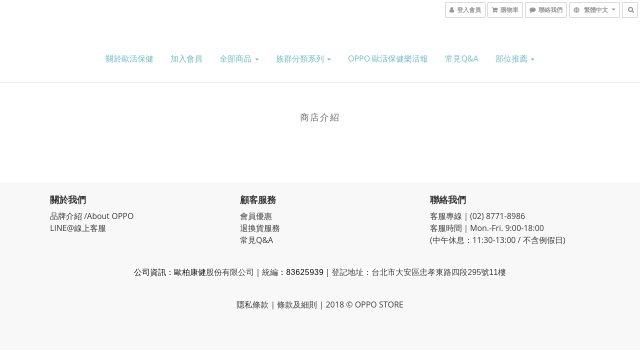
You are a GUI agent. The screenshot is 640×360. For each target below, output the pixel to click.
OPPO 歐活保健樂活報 (388, 58)
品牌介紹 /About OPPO (92, 216)
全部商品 (239, 58)
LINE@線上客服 (79, 228)
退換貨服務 (260, 228)
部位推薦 (515, 58)
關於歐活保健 (130, 58)
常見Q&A (461, 58)
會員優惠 (256, 216)
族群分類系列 (303, 58)
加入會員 (186, 58)
